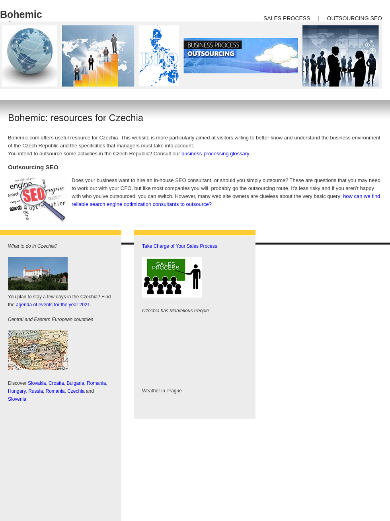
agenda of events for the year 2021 (53, 305)
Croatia (56, 383)
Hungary (16, 391)
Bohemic (21, 14)
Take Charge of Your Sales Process (179, 246)
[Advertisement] (67, 459)
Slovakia (37, 383)
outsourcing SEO (354, 18)
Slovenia (17, 399)
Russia (35, 391)
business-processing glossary (215, 154)
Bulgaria (75, 383)
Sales (272, 18)
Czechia (75, 391)
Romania (96, 383)
